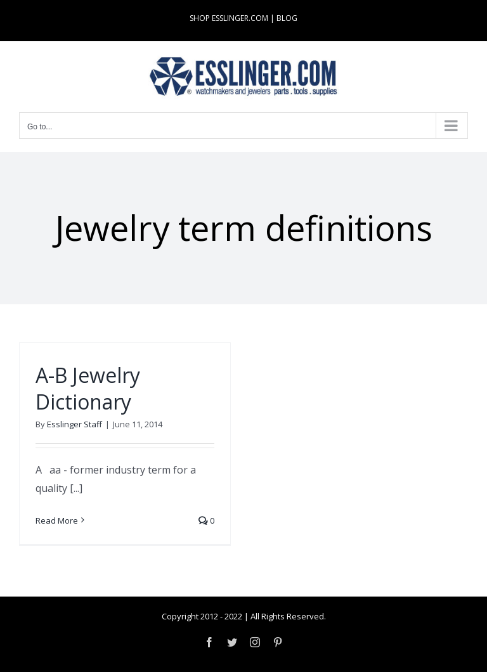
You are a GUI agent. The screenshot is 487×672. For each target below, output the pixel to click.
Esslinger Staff (74, 424)
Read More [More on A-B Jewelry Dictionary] (57, 520)
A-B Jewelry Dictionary (88, 388)
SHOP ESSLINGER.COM (229, 18)
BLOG (286, 18)
